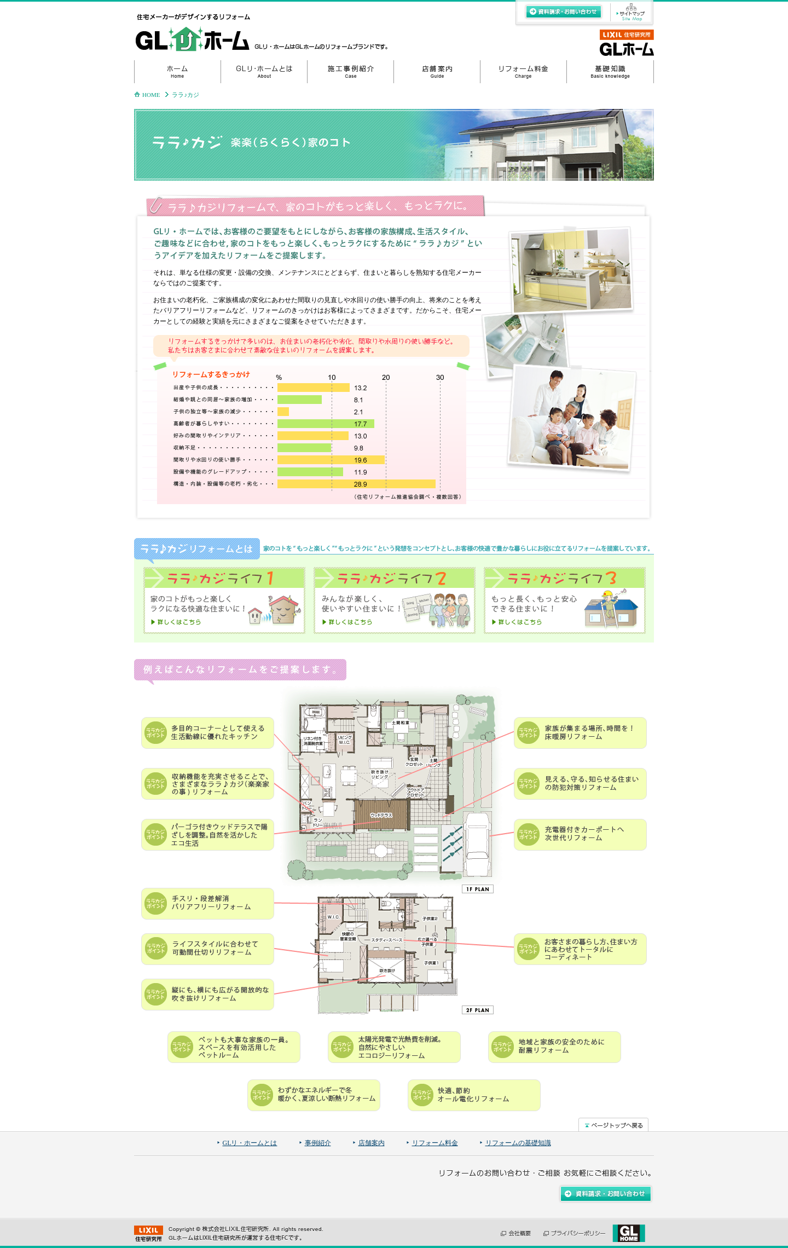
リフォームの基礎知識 (518, 1143)
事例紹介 (318, 1143)
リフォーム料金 (435, 1143)
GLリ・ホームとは (250, 1143)
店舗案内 (371, 1143)
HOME (151, 94)
